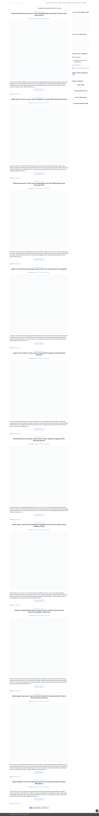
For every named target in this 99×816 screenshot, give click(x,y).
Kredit (60, 2)
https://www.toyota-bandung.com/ (81, 68)
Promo (64, 2)
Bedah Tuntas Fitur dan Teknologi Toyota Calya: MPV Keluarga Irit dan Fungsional (39, 269)
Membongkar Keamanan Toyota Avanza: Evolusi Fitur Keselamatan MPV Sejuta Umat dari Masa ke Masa (39, 697)
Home (47, 2)
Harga (55, 2)
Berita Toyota (41, 11)
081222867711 (77, 65)
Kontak (80, 2)
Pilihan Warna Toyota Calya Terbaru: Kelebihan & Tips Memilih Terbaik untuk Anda (39, 99)
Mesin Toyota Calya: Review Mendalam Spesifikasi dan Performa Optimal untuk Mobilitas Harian (39, 525)
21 (44, 807)
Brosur (69, 2)
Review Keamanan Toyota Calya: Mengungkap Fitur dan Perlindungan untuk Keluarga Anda (39, 184)
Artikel (84, 2)
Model (51, 2)
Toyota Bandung (45, 18)
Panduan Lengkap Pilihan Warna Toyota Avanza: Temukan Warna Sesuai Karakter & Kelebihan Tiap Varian (39, 611)
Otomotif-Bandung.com (25, 814)
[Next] (47, 808)
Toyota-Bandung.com (13, 814)
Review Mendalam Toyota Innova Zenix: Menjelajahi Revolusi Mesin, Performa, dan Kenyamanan (39, 14)
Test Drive (74, 2)
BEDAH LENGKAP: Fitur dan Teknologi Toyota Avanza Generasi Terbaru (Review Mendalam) (39, 783)
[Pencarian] (88, 3)
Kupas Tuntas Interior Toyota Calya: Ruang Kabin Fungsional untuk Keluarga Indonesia (39, 354)
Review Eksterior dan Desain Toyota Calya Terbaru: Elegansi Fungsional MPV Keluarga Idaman (39, 440)
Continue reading (39, 89)
